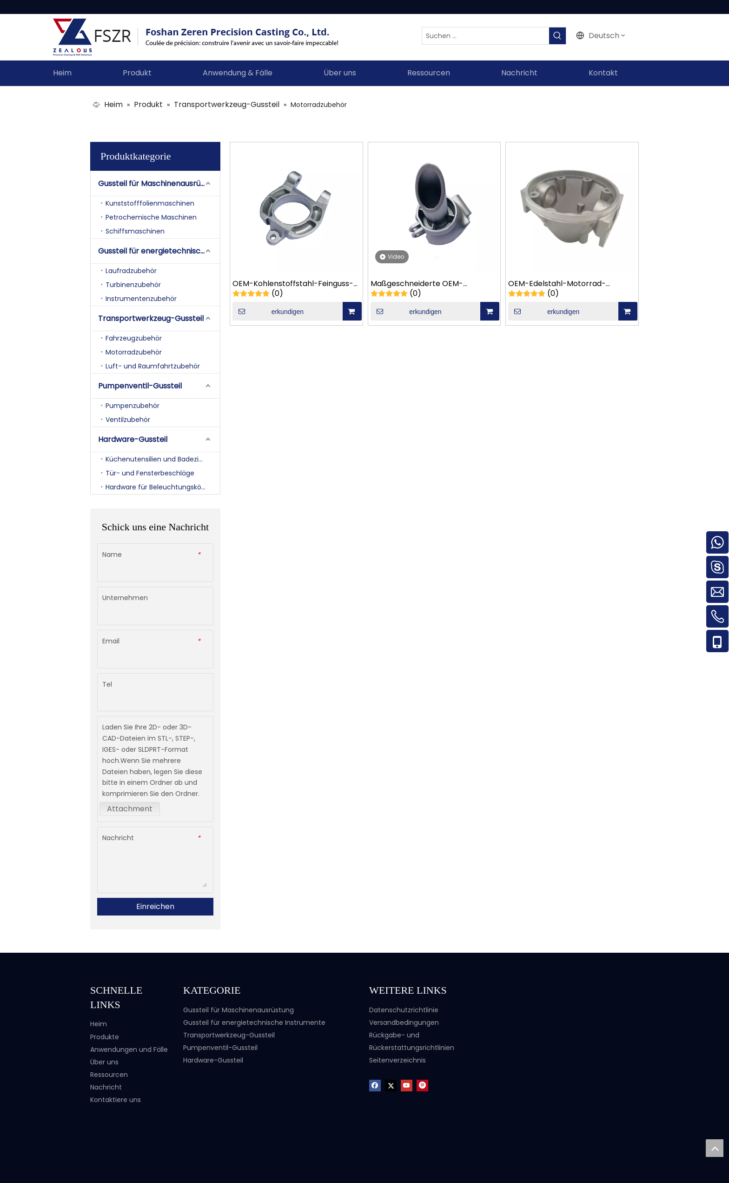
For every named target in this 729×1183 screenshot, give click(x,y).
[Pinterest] (422, 1084)
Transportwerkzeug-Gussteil (151, 318)
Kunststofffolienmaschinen (150, 203)
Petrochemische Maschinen (151, 217)
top (714, 1148)
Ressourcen (109, 1074)
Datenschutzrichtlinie (403, 1010)
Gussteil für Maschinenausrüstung (159, 183)
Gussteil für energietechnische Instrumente (159, 251)
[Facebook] (375, 1084)
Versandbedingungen (404, 1022)
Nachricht (106, 1087)
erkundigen (268, 311)
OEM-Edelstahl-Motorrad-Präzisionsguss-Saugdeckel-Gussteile (559, 284)
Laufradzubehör (131, 270)
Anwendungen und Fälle (129, 1049)
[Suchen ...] (485, 35)
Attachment (129, 808)
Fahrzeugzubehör (134, 338)
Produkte (104, 1037)
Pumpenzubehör (132, 405)
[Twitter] (391, 1084)
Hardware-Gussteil (132, 439)
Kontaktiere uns (115, 1099)
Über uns (104, 1062)
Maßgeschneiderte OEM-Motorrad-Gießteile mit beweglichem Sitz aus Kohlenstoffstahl (417, 284)
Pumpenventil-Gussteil (140, 386)
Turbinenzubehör (133, 284)
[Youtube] (406, 1084)
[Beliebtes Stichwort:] (557, 35)
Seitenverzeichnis (397, 1060)
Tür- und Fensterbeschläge (150, 473)
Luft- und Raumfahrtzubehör (153, 366)
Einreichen (155, 906)
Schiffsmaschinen (135, 231)
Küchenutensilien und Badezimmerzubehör (163, 459)
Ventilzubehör (128, 419)
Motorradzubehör (134, 352)
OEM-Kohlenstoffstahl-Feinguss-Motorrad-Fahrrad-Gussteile (292, 284)
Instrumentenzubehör (141, 298)
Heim (98, 1024)
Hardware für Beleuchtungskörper (160, 487)
